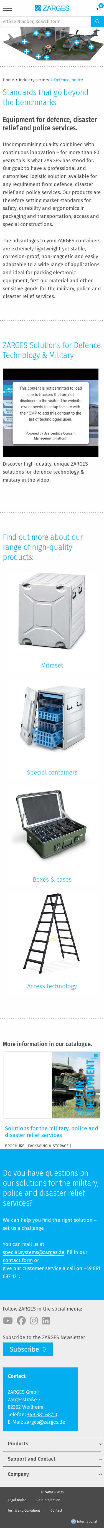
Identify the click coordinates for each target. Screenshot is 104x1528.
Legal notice (17, 1500)
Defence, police (68, 79)
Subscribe (25, 1349)
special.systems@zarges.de (33, 1252)
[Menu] (7, 9)
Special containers (52, 772)
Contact (56, 1510)
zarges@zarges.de (44, 1422)
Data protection (48, 1500)
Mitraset (52, 665)
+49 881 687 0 (42, 1415)
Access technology (52, 986)
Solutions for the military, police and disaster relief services (51, 1131)
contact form (18, 1260)
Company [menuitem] (18, 1474)
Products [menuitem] (18, 1444)
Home (8, 79)
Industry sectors (34, 79)
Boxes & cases (52, 879)
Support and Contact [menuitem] (31, 1459)
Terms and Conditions (24, 1510)
